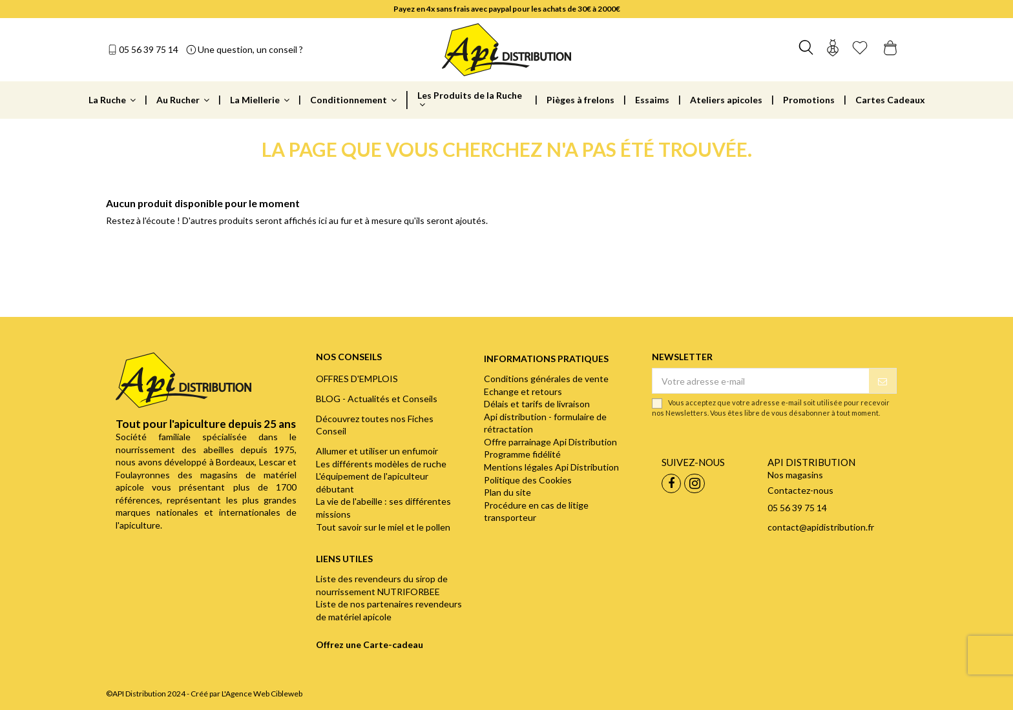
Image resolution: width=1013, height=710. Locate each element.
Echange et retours (523, 391)
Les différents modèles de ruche (381, 463)
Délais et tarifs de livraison (537, 403)
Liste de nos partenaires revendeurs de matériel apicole (389, 610)
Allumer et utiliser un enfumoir (377, 450)
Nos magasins (795, 474)
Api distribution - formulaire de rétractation (545, 423)
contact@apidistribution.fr (821, 527)
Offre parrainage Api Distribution (550, 441)
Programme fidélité (522, 454)
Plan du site (507, 492)
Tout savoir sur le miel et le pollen (383, 527)
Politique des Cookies (528, 479)
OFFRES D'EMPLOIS (357, 378)
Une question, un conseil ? (250, 49)
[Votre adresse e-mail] (760, 381)
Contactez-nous (800, 490)
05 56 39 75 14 (148, 49)
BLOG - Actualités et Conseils (376, 398)
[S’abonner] (882, 381)
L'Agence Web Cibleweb (262, 693)
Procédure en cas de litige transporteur (536, 511)
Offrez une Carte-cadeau (369, 644)
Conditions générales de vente (546, 378)
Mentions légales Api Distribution (551, 467)
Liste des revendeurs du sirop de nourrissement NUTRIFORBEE (382, 585)
